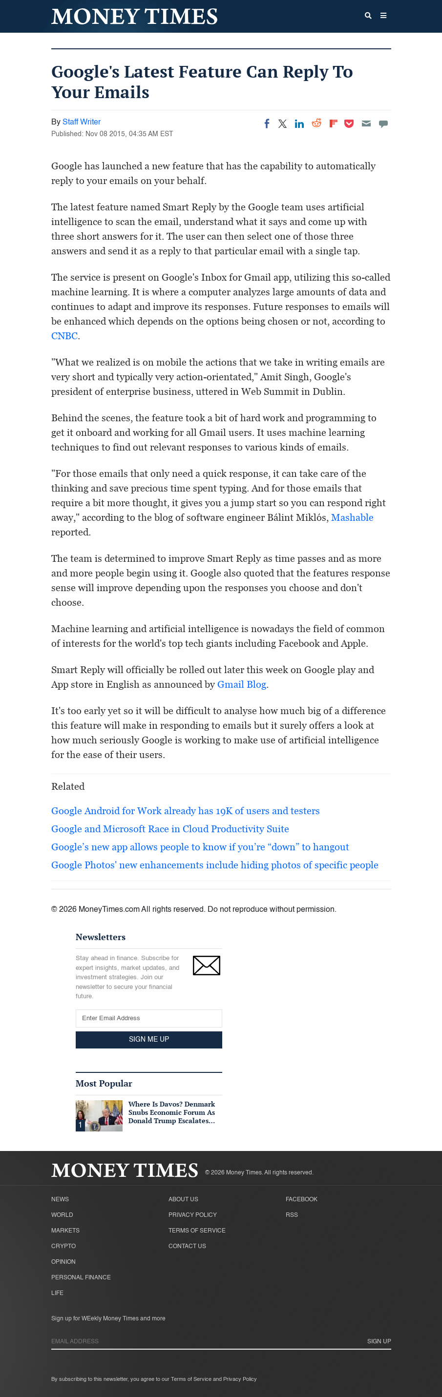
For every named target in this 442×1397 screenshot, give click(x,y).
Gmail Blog (241, 684)
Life (57, 1293)
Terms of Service (197, 1231)
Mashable (352, 517)
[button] (383, 16)
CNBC (64, 336)
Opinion (63, 1262)
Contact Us (187, 1247)
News (60, 1200)
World (62, 1215)
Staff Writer (82, 122)
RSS (292, 1215)
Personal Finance (81, 1278)
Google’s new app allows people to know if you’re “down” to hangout (200, 847)
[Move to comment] (383, 123)
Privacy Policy (192, 1215)
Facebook (301, 1200)
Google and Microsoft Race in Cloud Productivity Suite (170, 829)
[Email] (366, 123)
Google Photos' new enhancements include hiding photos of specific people (215, 865)
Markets (65, 1231)
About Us (183, 1200)
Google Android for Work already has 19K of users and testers (185, 811)
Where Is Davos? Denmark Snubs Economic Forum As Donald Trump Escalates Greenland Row (171, 1116)
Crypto (63, 1247)
